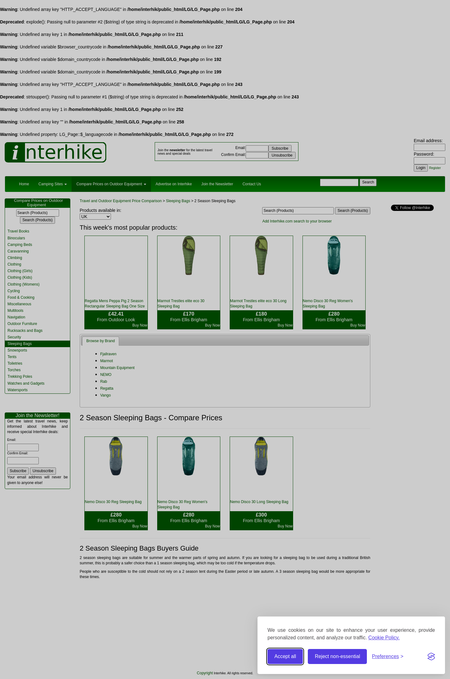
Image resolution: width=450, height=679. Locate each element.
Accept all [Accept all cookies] (285, 656)
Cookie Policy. (384, 637)
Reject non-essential (337, 656)
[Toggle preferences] (387, 656)
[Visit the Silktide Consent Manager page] (431, 656)
